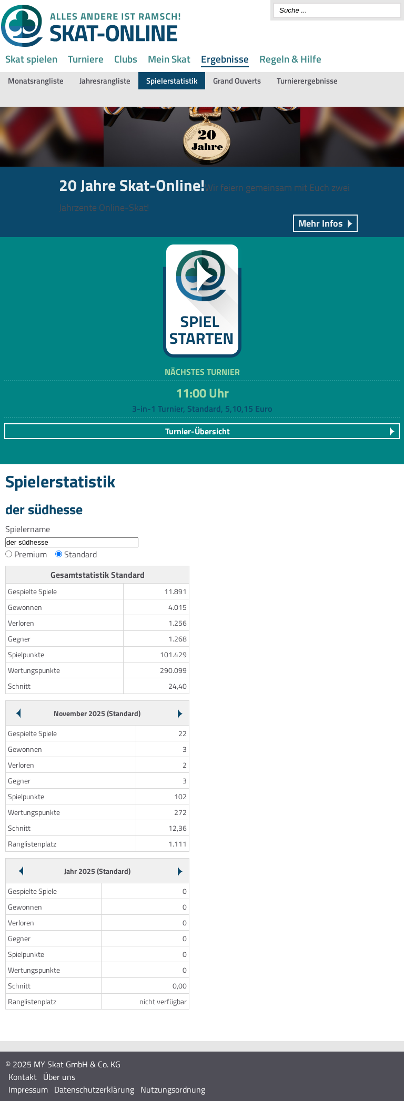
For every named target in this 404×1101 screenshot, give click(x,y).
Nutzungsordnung (172, 1089)
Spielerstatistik (171, 81)
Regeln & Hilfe (290, 58)
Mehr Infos (320, 223)
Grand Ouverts (237, 81)
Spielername (27, 529)
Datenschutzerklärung (94, 1089)
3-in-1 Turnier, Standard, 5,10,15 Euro (202, 408)
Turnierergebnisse (307, 81)
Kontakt (22, 1077)
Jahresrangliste (104, 81)
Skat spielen (31, 58)
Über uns (59, 1077)
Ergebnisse (225, 58)
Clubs (125, 58)
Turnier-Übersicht (197, 431)
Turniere (86, 58)
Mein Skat (169, 58)
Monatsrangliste (36, 81)
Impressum (28, 1089)
